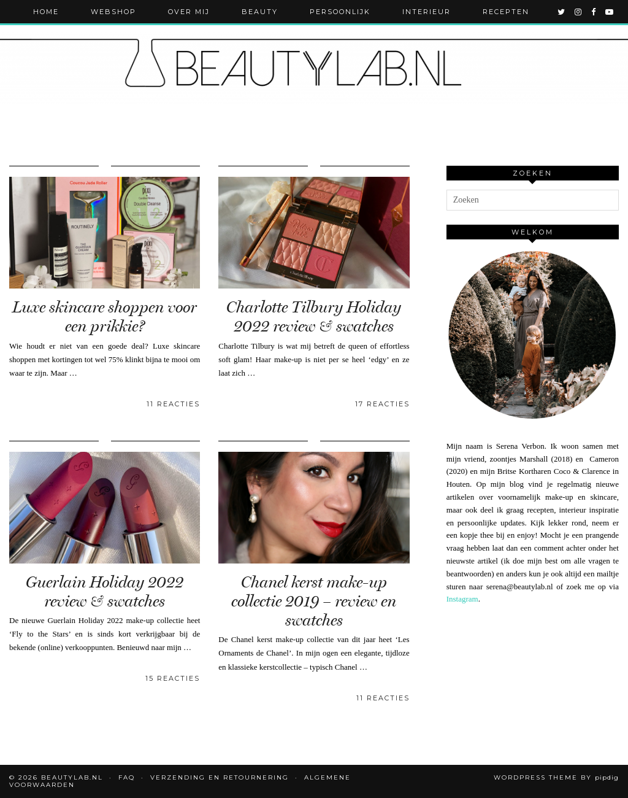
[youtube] (610, 11)
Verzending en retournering (219, 777)
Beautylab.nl (72, 777)
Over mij (189, 11)
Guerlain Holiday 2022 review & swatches (104, 592)
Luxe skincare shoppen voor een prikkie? (104, 317)
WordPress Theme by (556, 777)
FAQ (126, 777)
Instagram (462, 598)
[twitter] (561, 11)
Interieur (426, 11)
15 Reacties (172, 678)
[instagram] (579, 11)
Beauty (260, 11)
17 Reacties (382, 404)
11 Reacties (173, 404)
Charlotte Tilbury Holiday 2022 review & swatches (313, 317)
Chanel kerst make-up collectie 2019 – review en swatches (313, 601)
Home (46, 11)
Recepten (506, 11)
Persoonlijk (340, 11)
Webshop (113, 11)
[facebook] (594, 11)
